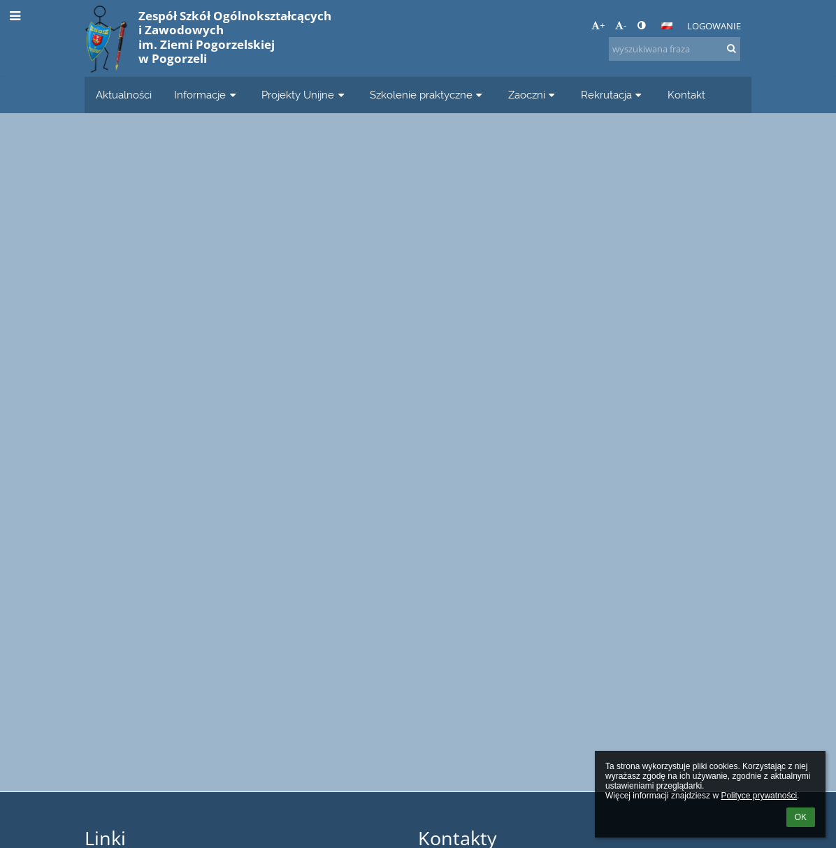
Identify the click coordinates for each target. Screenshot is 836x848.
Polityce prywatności (759, 796)
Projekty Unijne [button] (304, 95)
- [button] (620, 25)
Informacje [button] (206, 95)
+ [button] (598, 25)
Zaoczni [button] (533, 95)
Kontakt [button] (686, 95)
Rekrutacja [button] (613, 95)
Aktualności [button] (124, 95)
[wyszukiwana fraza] (674, 48)
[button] (666, 25)
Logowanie (714, 26)
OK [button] (801, 817)
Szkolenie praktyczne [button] (428, 95)
